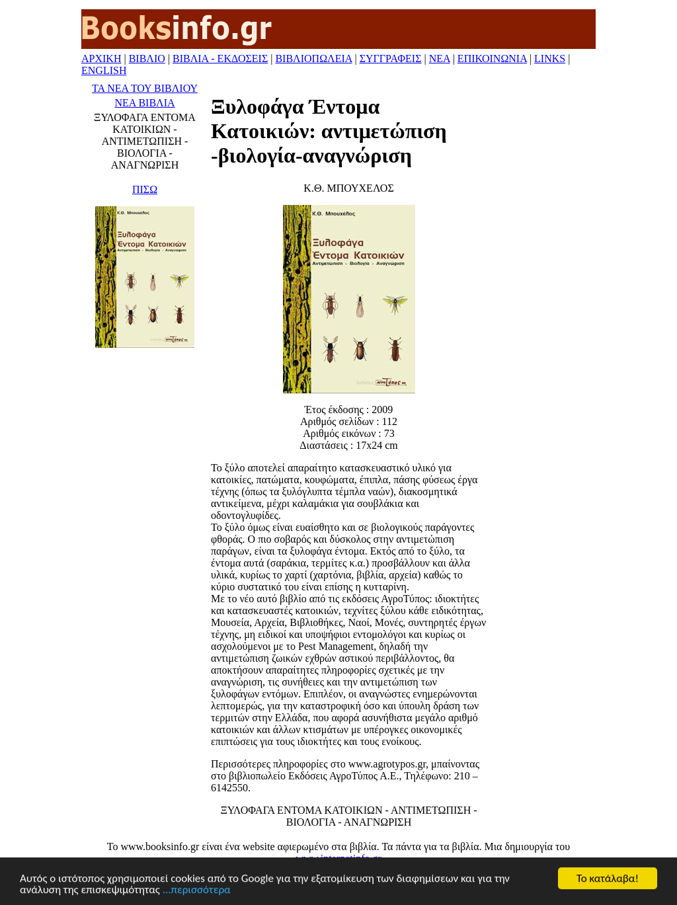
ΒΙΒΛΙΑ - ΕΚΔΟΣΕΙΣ (220, 58)
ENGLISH (103, 70)
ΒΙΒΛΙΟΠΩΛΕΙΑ (313, 58)
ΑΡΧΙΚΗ (101, 58)
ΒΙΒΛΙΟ (147, 58)
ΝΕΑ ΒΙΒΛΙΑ (144, 102)
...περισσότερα (197, 890)
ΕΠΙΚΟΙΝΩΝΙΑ (492, 58)
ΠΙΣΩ (144, 189)
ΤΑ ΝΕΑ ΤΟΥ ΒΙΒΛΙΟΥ (145, 88)
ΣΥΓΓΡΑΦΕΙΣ (391, 58)
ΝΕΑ (439, 58)
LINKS (549, 58)
